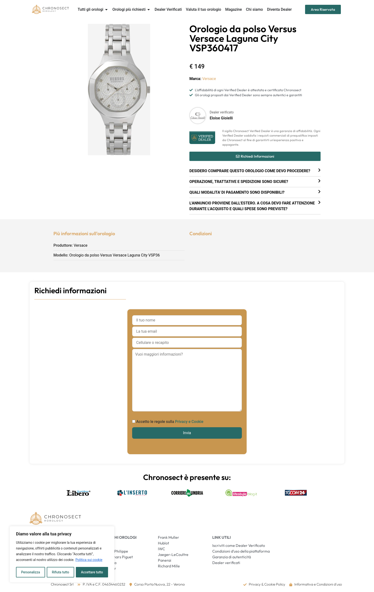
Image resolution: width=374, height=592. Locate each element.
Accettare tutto (92, 572)
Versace (209, 78)
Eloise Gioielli (221, 118)
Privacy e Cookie (189, 421)
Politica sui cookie (88, 560)
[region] (62, 554)
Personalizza (30, 572)
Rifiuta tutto (60, 572)
